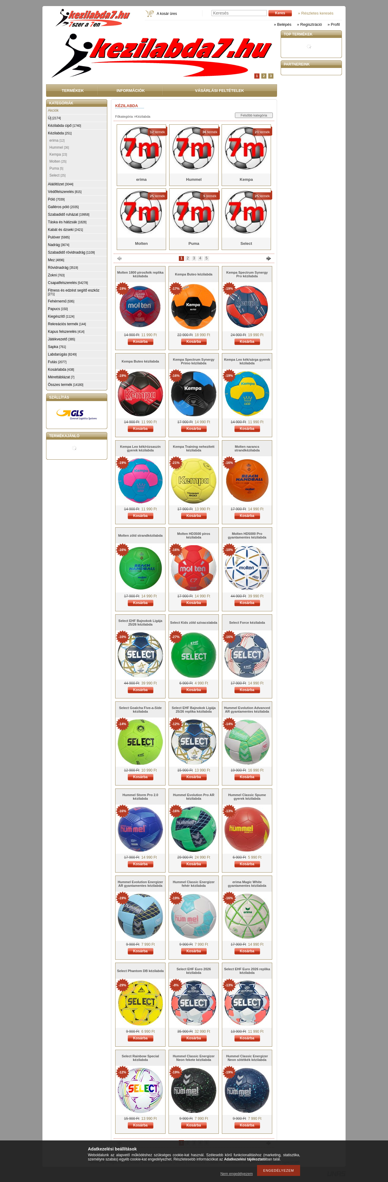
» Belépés (282, 24)
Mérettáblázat (61, 377)
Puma (56, 168)
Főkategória (124, 116)
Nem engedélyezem (236, 1174)
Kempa (58, 154)
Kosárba (140, 341)
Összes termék (65, 385)
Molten (57, 161)
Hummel (59, 147)
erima (57, 140)
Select (57, 175)
